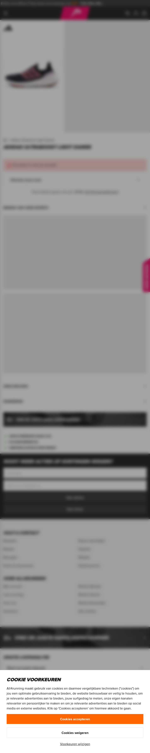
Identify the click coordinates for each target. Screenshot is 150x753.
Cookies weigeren (75, 733)
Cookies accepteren (75, 719)
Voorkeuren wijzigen (75, 744)
